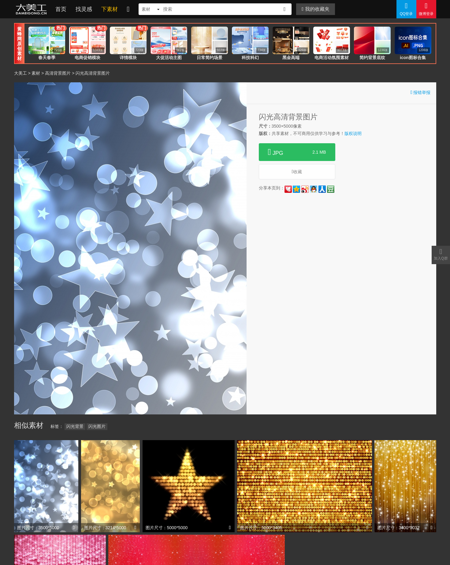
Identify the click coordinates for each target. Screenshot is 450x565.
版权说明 (353, 133)
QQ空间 (296, 189)
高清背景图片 (58, 73)
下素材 (109, 9)
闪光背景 (75, 426)
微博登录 (426, 9)
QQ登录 (406, 9)
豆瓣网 (330, 189)
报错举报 (421, 92)
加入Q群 (441, 254)
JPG (297, 152)
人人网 (322, 189)
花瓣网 (288, 189)
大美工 (32, 9)
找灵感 (84, 9)
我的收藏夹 (315, 9)
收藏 (297, 171)
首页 (60, 9)
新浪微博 (305, 189)
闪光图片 (97, 426)
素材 (36, 73)
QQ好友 (313, 189)
